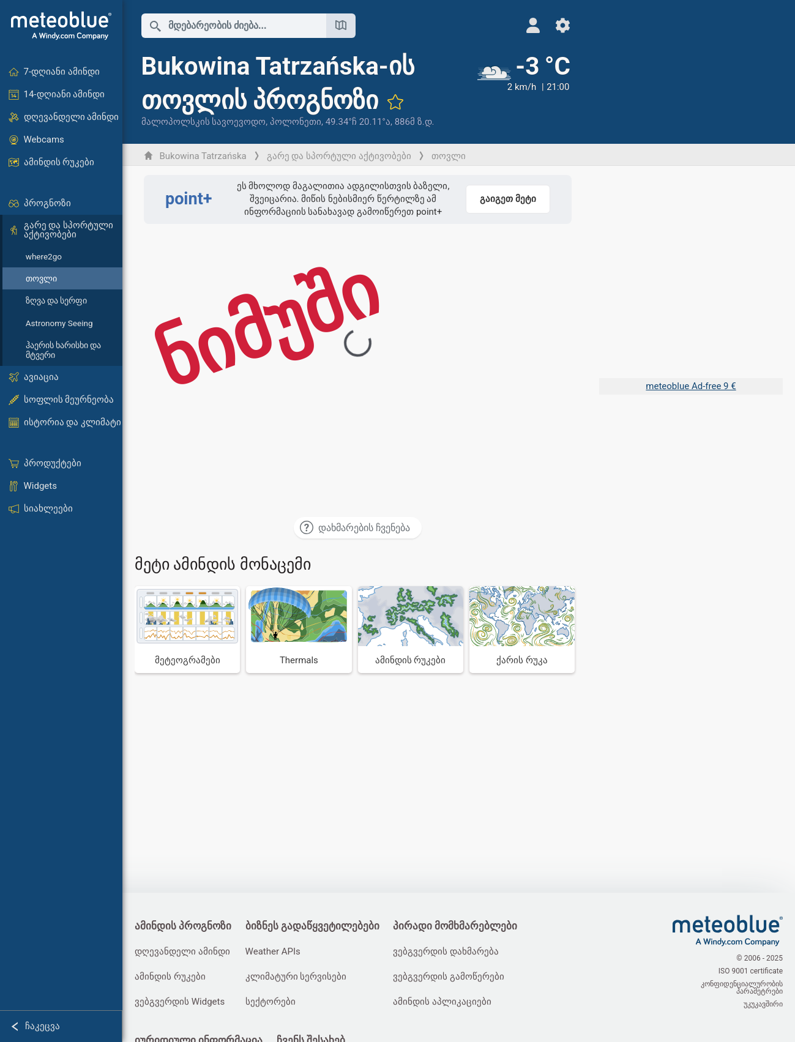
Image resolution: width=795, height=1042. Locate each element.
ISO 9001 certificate (750, 971)
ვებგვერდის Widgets (180, 1001)
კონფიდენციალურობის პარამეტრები (742, 987)
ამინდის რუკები (170, 976)
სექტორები (270, 1001)
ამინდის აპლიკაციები (442, 1001)
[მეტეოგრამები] (187, 629)
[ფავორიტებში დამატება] (395, 101)
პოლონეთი (295, 121)
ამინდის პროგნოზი (183, 926)
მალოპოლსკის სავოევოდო (203, 121)
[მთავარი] (61, 25)
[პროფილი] (533, 25)
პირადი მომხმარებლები (455, 926)
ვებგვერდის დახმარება (446, 951)
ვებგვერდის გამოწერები (448, 976)
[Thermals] (298, 629)
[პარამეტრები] (562, 25)
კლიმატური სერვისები (296, 976)
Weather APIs (272, 951)
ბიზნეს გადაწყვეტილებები (312, 926)
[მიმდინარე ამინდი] (523, 90)
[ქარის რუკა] (522, 629)
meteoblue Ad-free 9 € (691, 386)
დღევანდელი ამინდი (182, 951)
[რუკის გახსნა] (341, 25)
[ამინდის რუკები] (410, 629)
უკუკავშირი (763, 1004)
